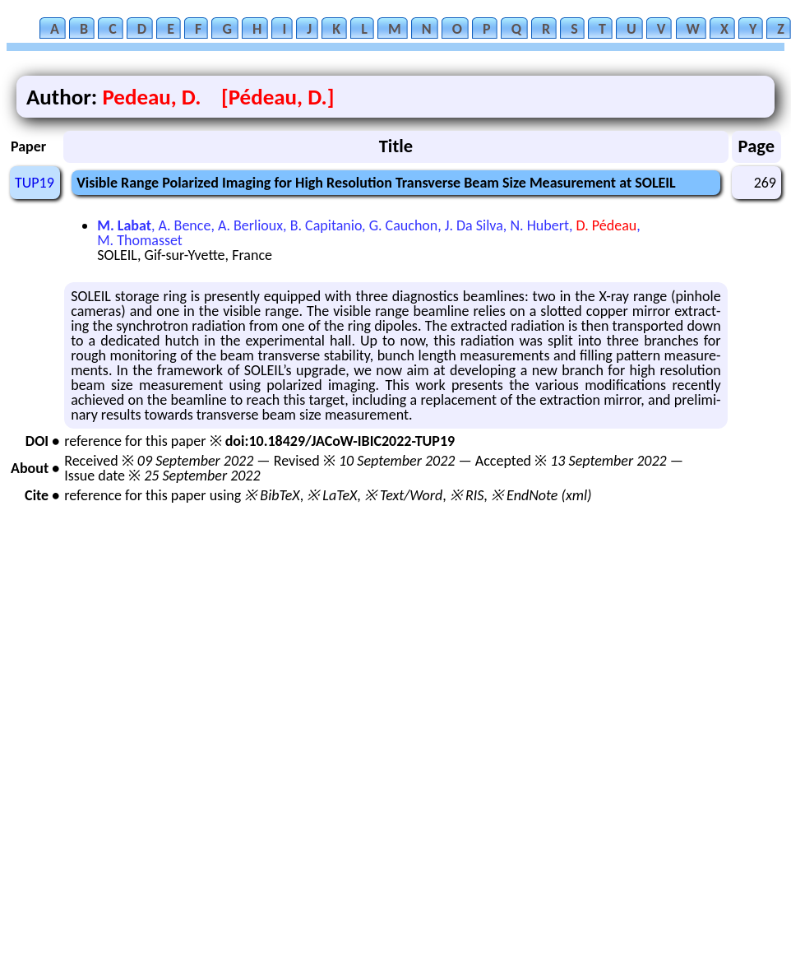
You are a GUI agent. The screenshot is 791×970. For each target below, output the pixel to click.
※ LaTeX (332, 495)
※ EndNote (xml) (541, 495)
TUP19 (34, 183)
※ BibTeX (271, 495)
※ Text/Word (403, 495)
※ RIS (467, 495)
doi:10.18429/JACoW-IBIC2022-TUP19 (340, 441)
